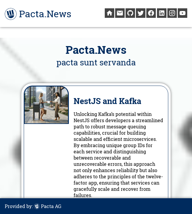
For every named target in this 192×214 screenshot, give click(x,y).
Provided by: (33, 206)
